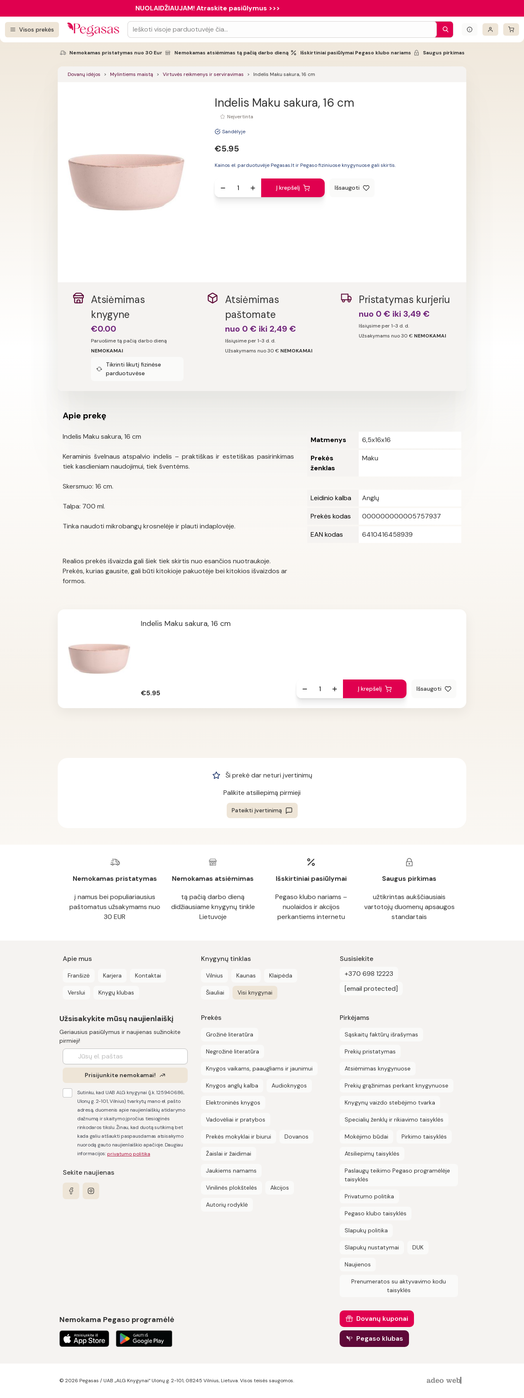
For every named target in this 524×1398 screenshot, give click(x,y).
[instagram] (91, 1191)
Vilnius (214, 975)
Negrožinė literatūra (232, 1051)
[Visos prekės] (32, 29)
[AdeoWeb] (445, 1381)
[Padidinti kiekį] (253, 188)
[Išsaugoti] (352, 187)
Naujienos (358, 1264)
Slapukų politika (366, 1230)
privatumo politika (128, 1154)
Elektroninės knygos (233, 1102)
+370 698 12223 (369, 973)
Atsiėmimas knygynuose (378, 1068)
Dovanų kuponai (382, 1318)
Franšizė (79, 975)
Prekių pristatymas (370, 1051)
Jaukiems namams (231, 1170)
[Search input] (282, 29)
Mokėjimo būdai (366, 1136)
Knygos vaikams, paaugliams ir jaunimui (259, 1068)
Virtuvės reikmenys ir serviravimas (203, 74)
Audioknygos (289, 1085)
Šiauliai (215, 992)
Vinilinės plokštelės (231, 1187)
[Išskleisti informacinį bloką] (469, 29)
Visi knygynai (255, 992)
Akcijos (279, 1187)
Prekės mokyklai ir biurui (238, 1136)
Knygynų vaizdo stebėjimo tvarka (390, 1102)
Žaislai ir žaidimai (228, 1153)
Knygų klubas (116, 992)
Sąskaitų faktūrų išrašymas (381, 1034)
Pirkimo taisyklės (424, 1136)
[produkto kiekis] (238, 188)
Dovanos (296, 1136)
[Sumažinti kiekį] (223, 188)
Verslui (76, 992)
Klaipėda (280, 975)
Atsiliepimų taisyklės (372, 1153)
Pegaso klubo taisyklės (375, 1213)
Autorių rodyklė (227, 1204)
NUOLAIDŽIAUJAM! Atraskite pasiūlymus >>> (207, 8)
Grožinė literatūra (229, 1034)
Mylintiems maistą (131, 74)
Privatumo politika (369, 1196)
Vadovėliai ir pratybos (235, 1119)
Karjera (112, 975)
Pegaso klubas (379, 1338)
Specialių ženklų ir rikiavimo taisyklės (394, 1119)
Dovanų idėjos (84, 74)
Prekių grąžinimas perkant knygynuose (396, 1085)
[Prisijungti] (490, 29)
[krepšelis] (511, 29)
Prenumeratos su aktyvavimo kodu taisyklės (398, 1286)
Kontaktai (148, 975)
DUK (418, 1247)
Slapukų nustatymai (372, 1247)
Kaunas (246, 975)
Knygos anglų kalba (232, 1085)
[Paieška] (443, 29)
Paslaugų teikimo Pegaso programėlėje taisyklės (397, 1175)
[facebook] (71, 1191)
